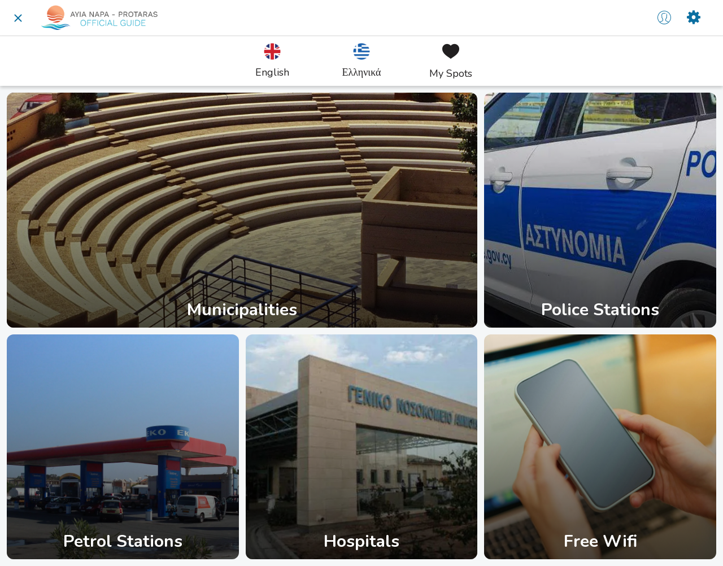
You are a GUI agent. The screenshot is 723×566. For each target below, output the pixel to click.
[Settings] (693, 18)
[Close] (18, 18)
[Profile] (664, 18)
